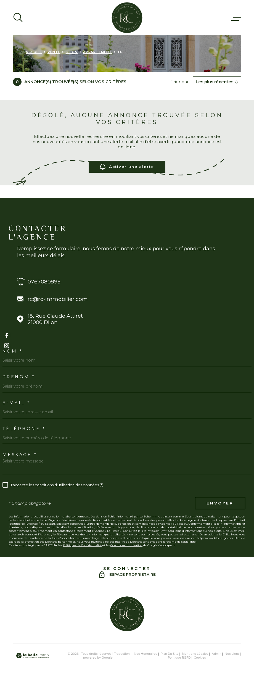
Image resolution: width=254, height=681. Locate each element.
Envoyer (220, 503)
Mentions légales (195, 654)
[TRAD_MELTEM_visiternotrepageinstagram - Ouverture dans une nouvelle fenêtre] (6, 345)
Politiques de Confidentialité (82, 545)
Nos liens (232, 654)
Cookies (200, 657)
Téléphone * (24, 429)
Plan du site (170, 654)
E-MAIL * (16, 403)
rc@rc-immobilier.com (58, 299)
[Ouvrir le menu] (236, 18)
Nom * (12, 351)
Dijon (72, 52)
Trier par (180, 81)
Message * (19, 455)
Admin (216, 654)
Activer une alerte (127, 167)
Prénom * (18, 377)
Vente (53, 52)
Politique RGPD (179, 657)
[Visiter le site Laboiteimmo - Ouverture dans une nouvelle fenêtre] (32, 655)
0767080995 (44, 281)
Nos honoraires (145, 654)
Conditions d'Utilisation (126, 545)
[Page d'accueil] (127, 17)
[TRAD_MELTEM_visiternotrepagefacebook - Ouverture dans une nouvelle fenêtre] (6, 335)
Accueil (34, 52)
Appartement (97, 52)
